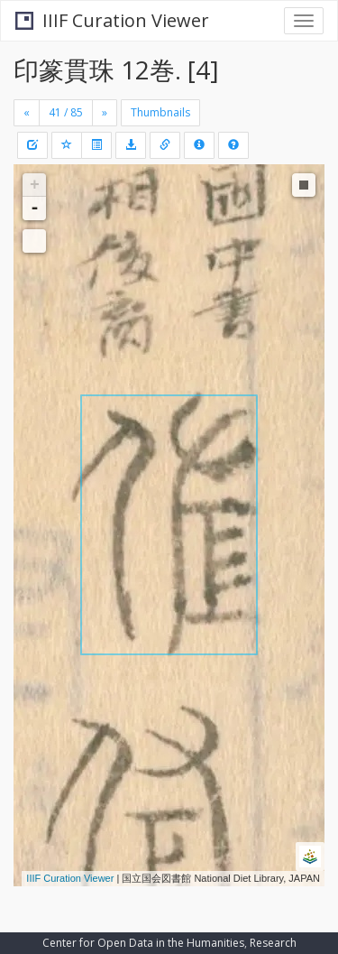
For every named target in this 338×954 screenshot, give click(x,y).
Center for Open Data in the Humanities (143, 942)
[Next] (104, 112)
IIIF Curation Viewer (112, 20)
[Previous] (27, 112)
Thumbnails (160, 112)
